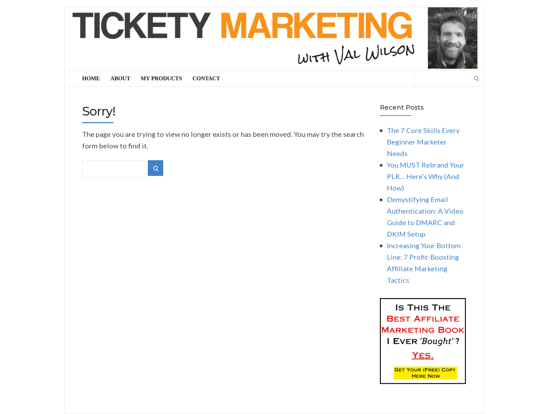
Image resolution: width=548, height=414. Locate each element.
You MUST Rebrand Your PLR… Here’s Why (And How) (425, 176)
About (120, 78)
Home (91, 78)
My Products (161, 78)
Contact (206, 78)
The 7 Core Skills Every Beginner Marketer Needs (423, 141)
